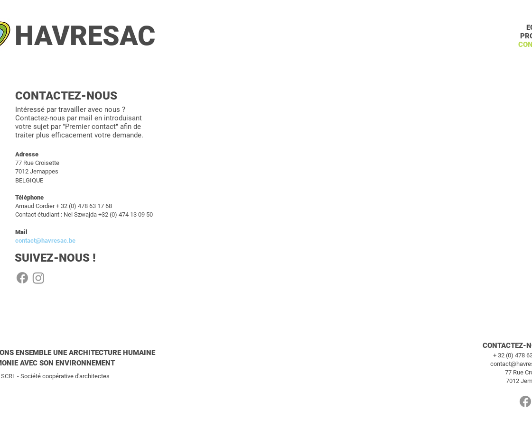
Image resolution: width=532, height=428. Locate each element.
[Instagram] (38, 277)
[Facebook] (22, 277)
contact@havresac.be (45, 240)
